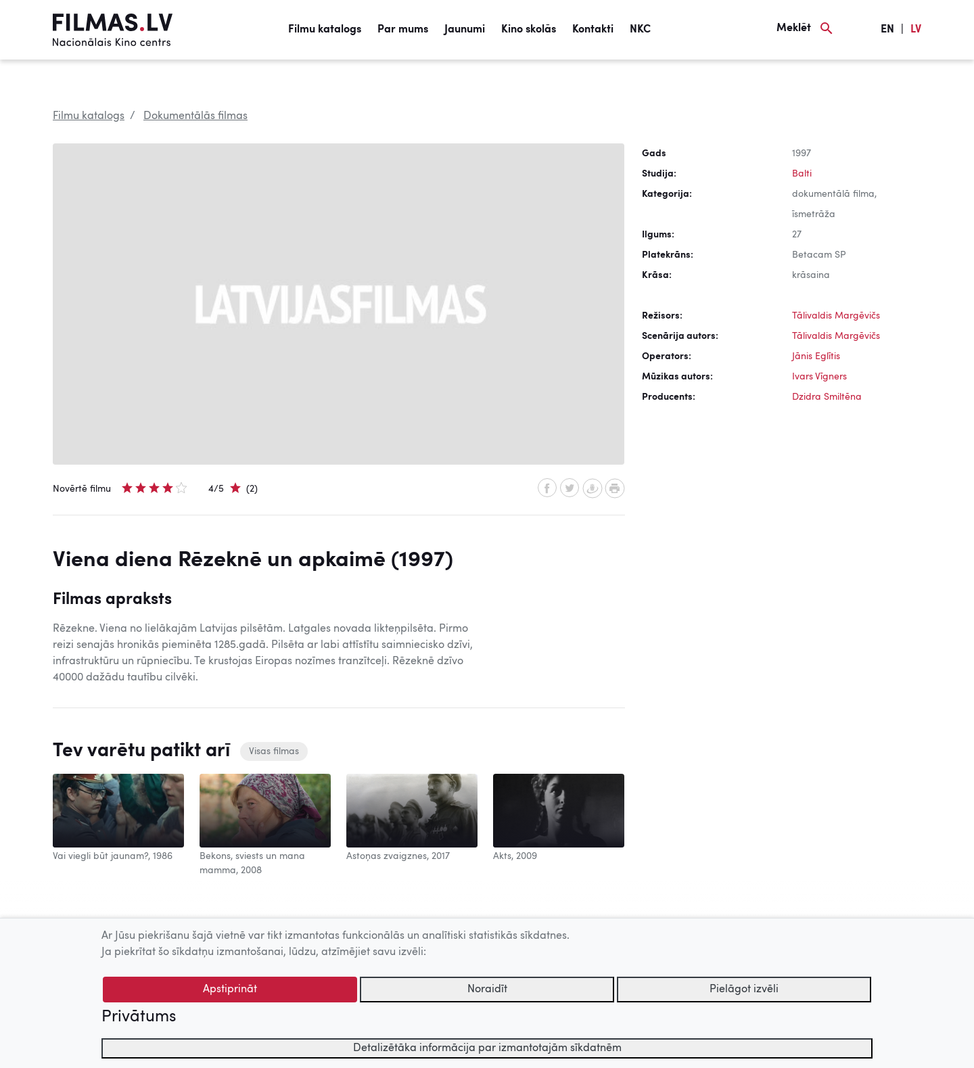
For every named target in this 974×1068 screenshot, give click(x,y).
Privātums (138, 1017)
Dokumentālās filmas (195, 116)
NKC (640, 29)
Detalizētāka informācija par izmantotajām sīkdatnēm (487, 1048)
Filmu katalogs (324, 29)
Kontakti (592, 29)
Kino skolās (528, 29)
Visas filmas (274, 751)
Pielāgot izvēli (744, 989)
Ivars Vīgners (819, 376)
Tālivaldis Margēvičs (836, 316)
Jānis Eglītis (816, 356)
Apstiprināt (230, 989)
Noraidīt (487, 989)
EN (887, 29)
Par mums (402, 29)
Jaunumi (464, 29)
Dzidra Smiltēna (827, 397)
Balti (802, 174)
